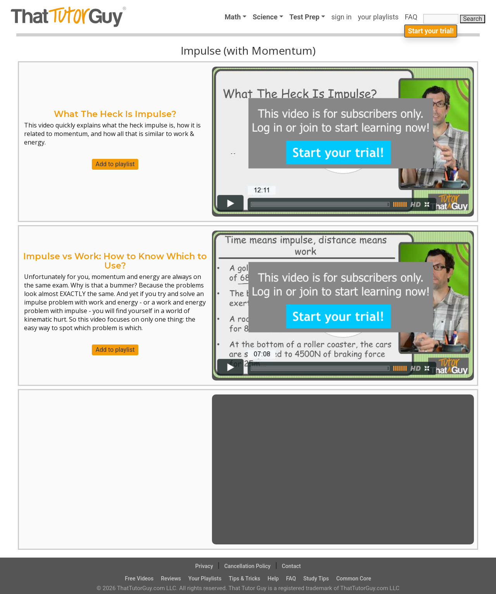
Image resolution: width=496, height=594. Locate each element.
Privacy (204, 566)
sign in (341, 17)
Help (273, 578)
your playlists (378, 17)
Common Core (353, 578)
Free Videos (139, 578)
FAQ (413, 17)
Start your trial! (429, 33)
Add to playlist (115, 164)
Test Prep (304, 17)
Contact (291, 566)
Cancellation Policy (247, 566)
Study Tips (316, 578)
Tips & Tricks (244, 578)
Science (265, 17)
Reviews (171, 578)
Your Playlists (204, 578)
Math (233, 17)
